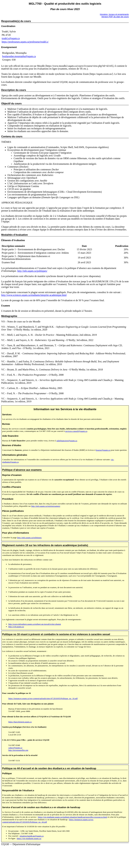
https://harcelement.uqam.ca (20, 722)
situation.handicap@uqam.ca (31, 836)
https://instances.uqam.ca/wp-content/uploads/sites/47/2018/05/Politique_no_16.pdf (43, 698)
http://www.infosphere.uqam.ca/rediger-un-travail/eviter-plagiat (34, 624)
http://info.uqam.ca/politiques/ (32, 271)
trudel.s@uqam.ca (11, 38)
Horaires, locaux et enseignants (114, 14)
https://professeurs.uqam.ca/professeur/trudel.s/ (25, 41)
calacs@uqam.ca (15, 748)
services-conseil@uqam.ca (76, 431)
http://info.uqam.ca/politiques (29, 537)
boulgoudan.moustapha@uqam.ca (19, 56)
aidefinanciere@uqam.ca (66, 440)
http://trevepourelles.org (18, 750)
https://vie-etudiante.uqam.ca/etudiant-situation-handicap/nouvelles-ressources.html (72, 817)
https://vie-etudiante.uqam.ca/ (29, 838)
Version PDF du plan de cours (115, 16)
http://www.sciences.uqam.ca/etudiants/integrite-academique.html (34, 295)
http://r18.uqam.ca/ (16, 626)
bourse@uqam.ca (103, 450)
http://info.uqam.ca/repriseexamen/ (45, 506)
